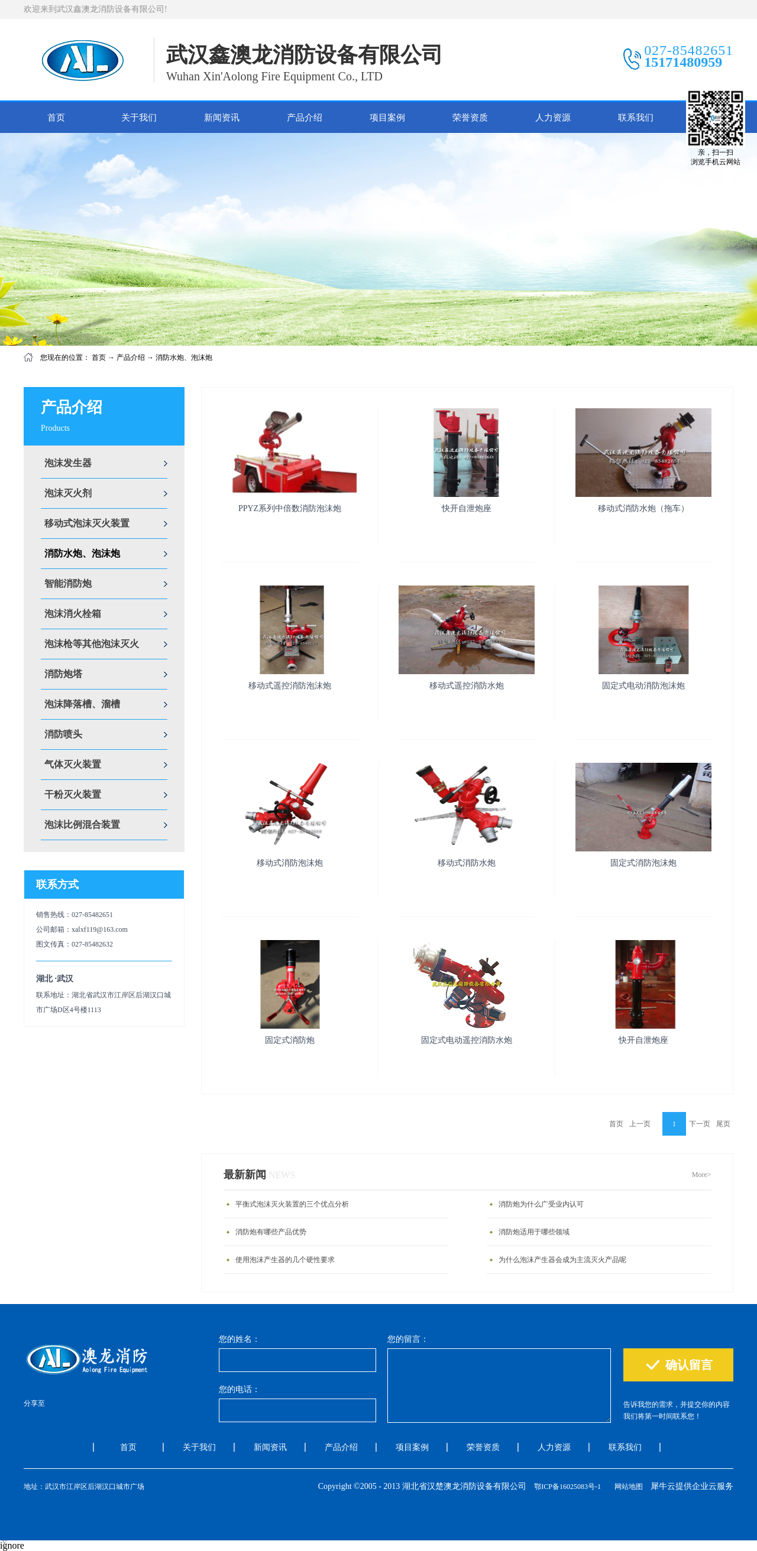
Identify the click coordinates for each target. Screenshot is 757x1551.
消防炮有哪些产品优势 (270, 1232)
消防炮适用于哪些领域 (534, 1232)
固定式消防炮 (290, 1040)
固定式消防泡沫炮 (643, 863)
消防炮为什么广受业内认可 (541, 1204)
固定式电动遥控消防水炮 (466, 1040)
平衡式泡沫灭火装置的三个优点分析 (292, 1204)
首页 (56, 117)
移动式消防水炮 (467, 863)
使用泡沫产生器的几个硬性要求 (285, 1260)
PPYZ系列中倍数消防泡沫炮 (289, 508)
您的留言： (408, 1339)
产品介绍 (131, 357)
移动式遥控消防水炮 (466, 685)
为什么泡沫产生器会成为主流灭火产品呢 (562, 1260)
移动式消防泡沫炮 (290, 863)
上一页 (640, 1124)
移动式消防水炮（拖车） (643, 508)
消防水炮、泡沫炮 (184, 357)
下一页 (699, 1124)
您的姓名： (239, 1339)
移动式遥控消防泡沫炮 (289, 685)
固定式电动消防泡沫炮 (643, 685)
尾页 (723, 1124)
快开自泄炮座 (466, 508)
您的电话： (239, 1389)
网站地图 (627, 1486)
